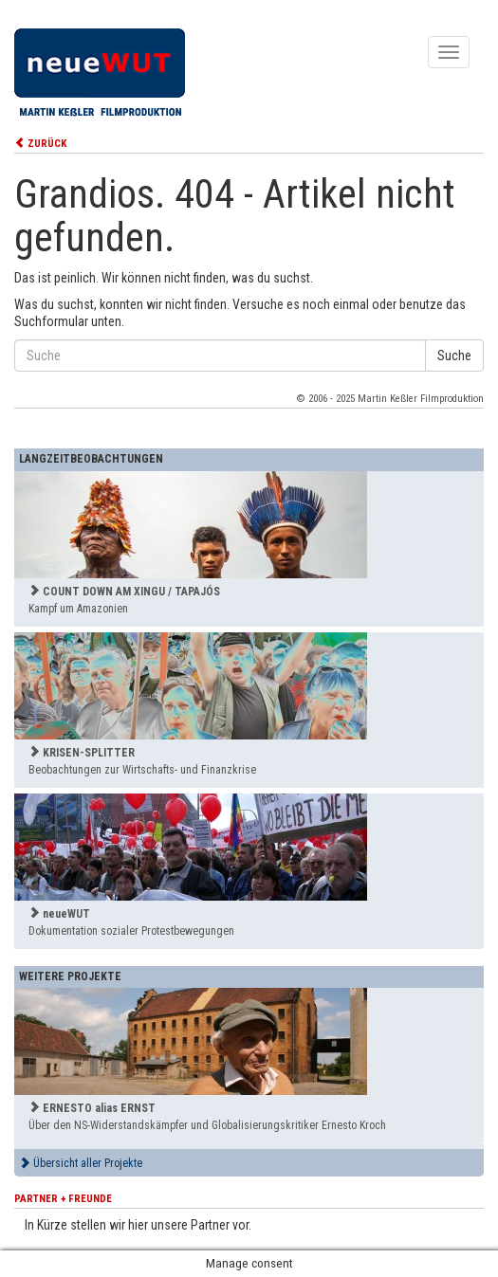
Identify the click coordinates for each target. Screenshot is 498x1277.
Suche (454, 355)
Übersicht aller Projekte (80, 1163)
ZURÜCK (40, 143)
